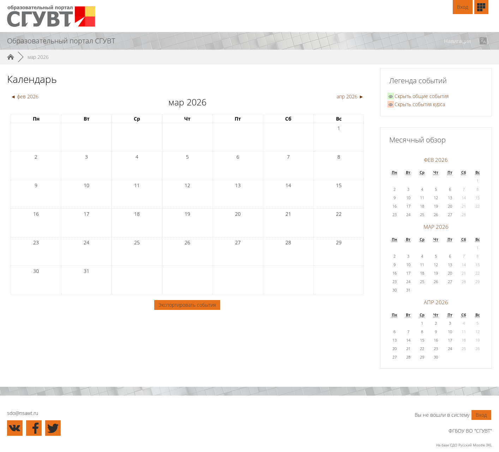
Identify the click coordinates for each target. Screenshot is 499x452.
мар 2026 (38, 57)
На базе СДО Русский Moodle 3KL (464, 444)
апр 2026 (436, 302)
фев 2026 (436, 160)
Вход (462, 7)
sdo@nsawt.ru (22, 413)
